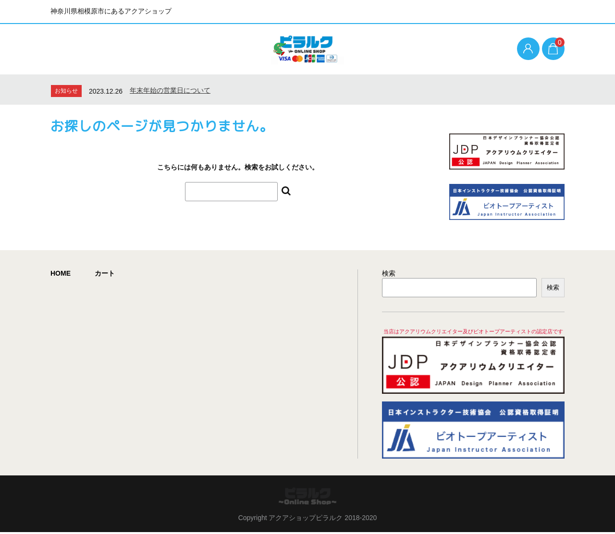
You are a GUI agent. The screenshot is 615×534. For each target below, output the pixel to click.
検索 (388, 275)
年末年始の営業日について (170, 92)
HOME (60, 275)
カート (105, 275)
